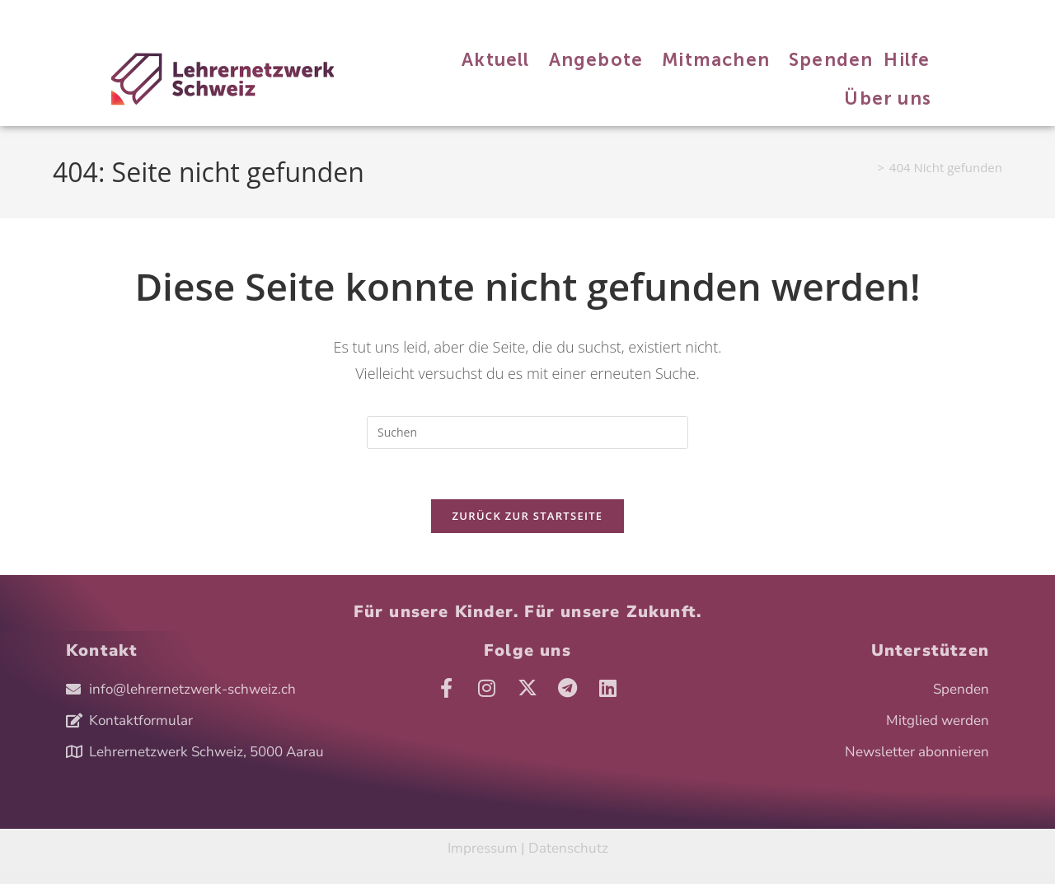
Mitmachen (179, 15)
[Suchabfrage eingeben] (527, 432)
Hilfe (282, 15)
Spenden (238, 15)
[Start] (866, 167)
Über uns (325, 15)
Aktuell (68, 15)
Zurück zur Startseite (527, 515)
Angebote (118, 15)
